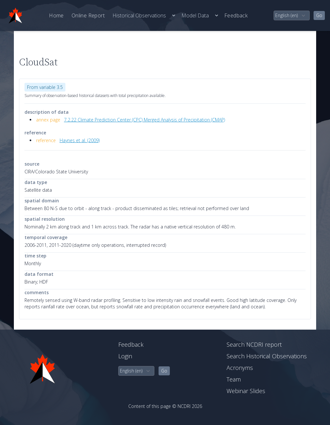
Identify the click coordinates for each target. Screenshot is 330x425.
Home (56, 15)
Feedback (236, 15)
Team (234, 379)
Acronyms (240, 368)
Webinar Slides (246, 391)
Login (125, 356)
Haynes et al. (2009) (80, 140)
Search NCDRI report (254, 344)
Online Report (88, 15)
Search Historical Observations (267, 356)
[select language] (292, 15)
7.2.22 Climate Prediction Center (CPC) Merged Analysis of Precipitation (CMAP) (144, 120)
